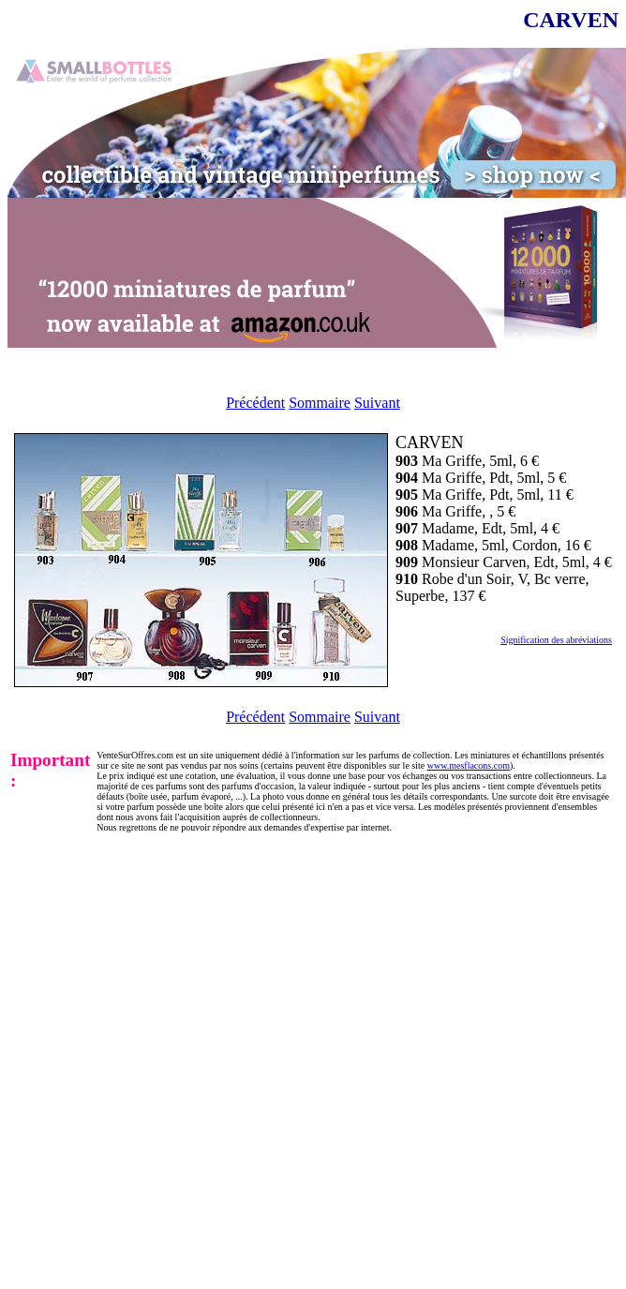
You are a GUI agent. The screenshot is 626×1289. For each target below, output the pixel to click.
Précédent (255, 403)
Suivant (377, 403)
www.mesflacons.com (468, 765)
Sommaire (319, 403)
